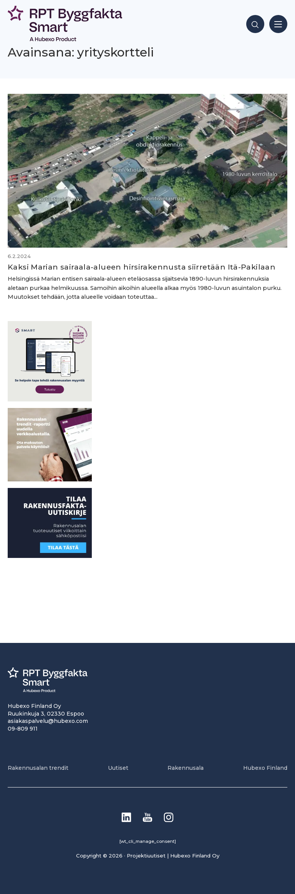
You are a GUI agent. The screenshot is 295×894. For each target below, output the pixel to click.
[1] (50, 555)
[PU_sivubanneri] (50, 479)
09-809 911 (23, 728)
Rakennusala (185, 767)
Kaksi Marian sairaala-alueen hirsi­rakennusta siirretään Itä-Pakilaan (141, 266)
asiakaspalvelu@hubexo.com (48, 721)
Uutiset (118, 767)
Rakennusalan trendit (38, 767)
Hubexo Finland (265, 767)
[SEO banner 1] (50, 399)
